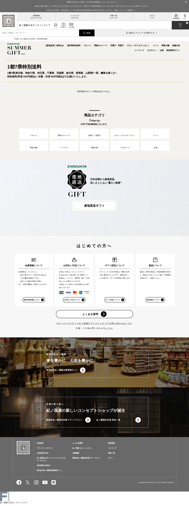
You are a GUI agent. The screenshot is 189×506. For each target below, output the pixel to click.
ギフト (152, 16)
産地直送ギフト (94, 206)
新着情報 (36, 16)
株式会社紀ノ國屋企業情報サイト (62, 371)
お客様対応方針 (43, 455)
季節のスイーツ (101, 45)
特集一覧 (113, 16)
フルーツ (87, 45)
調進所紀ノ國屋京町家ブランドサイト (64, 422)
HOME (16, 39)
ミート (156, 45)
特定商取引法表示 (43, 467)
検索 (88, 33)
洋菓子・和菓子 (117, 45)
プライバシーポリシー (45, 450)
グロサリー (152, 50)
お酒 (161, 50)
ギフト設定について (112, 301)
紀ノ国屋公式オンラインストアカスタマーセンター (51, 461)
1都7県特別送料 (74, 45)
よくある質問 (90, 315)
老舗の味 (176, 45)
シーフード (139, 50)
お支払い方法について (72, 301)
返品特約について (153, 301)
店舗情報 (75, 455)
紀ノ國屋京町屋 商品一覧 (108, 422)
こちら (109, 329)
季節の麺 (165, 45)
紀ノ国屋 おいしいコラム (81, 450)
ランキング (75, 16)
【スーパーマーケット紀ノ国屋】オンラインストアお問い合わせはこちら (94, 325)
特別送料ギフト (173, 50)
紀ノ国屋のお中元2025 (28, 39)
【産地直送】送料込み (54, 45)
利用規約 (40, 445)
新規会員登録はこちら (32, 301)
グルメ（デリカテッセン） (138, 45)
